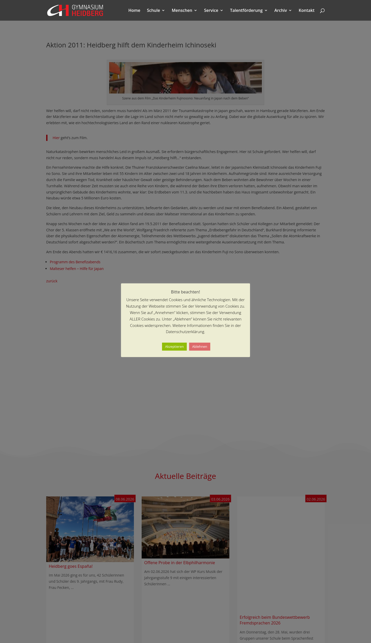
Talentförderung (246, 11)
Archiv (281, 11)
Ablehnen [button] (199, 346)
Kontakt (306, 11)
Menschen (182, 11)
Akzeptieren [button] (174, 346)
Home (134, 11)
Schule (153, 11)
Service (211, 11)
